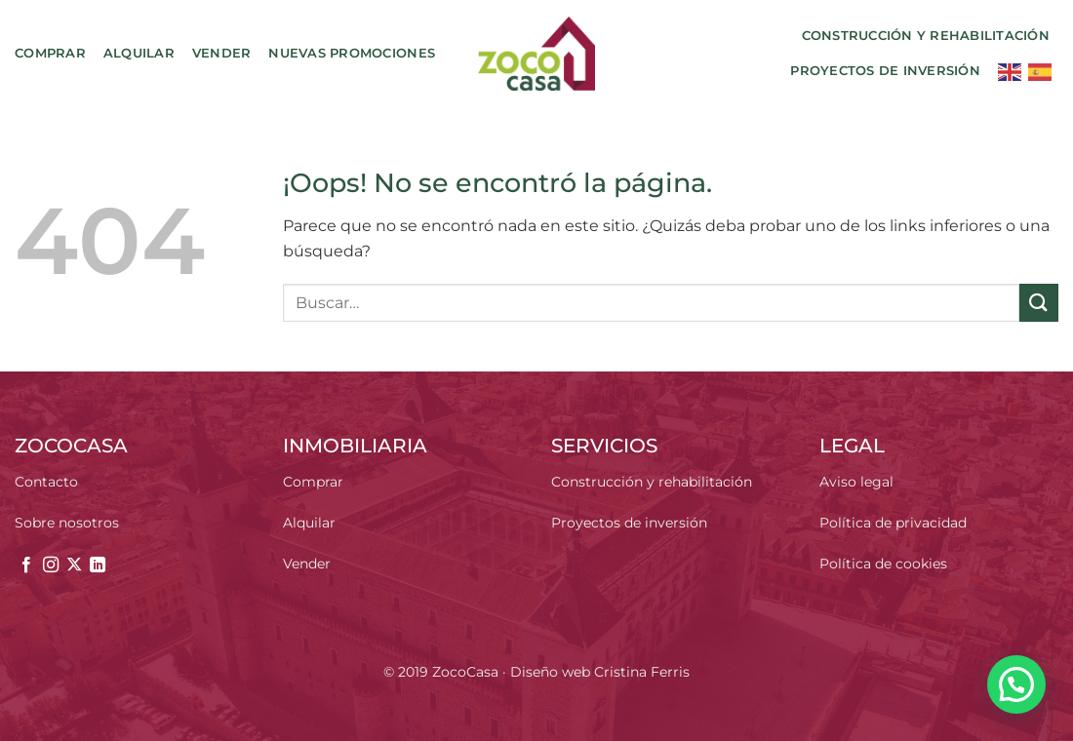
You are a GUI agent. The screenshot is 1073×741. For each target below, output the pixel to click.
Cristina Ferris (642, 672)
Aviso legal (856, 481)
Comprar (50, 53)
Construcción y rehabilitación (926, 35)
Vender (222, 53)
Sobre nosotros (67, 522)
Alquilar (139, 53)
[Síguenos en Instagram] (51, 565)
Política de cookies (883, 563)
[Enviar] (1038, 303)
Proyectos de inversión (885, 70)
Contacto (46, 481)
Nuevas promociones (351, 53)
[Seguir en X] (74, 565)
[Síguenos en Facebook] (26, 565)
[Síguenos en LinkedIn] (97, 565)
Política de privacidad (893, 522)
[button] (1016, 684)
